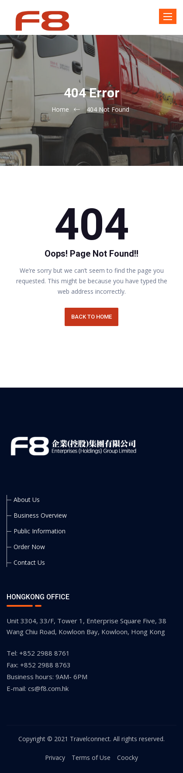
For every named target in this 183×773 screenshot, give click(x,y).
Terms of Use (91, 757)
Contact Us (29, 562)
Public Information (40, 531)
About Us (27, 499)
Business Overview (40, 515)
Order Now (29, 547)
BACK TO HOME (91, 316)
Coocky (127, 757)
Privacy (55, 757)
